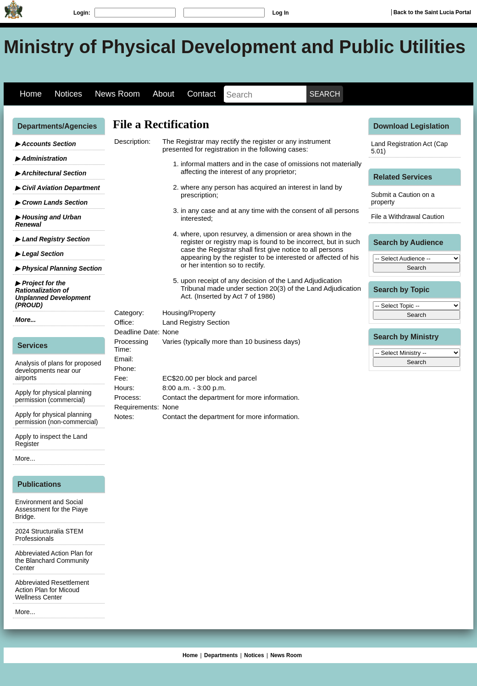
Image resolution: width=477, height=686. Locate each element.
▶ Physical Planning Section (58, 268)
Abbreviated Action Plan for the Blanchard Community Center (54, 561)
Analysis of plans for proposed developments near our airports (58, 370)
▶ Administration (41, 158)
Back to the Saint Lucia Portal (432, 12)
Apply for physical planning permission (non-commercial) (56, 418)
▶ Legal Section (39, 253)
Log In (280, 13)
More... (25, 319)
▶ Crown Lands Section (51, 202)
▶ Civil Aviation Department (57, 187)
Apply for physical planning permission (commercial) (53, 396)
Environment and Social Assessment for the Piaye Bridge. (51, 509)
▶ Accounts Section (45, 143)
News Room (117, 93)
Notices (68, 93)
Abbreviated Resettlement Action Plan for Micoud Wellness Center (52, 590)
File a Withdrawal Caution (407, 216)
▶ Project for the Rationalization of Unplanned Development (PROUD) (52, 294)
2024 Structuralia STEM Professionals (49, 535)
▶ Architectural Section (50, 173)
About (163, 93)
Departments (221, 655)
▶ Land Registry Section (52, 239)
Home (31, 93)
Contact (201, 93)
